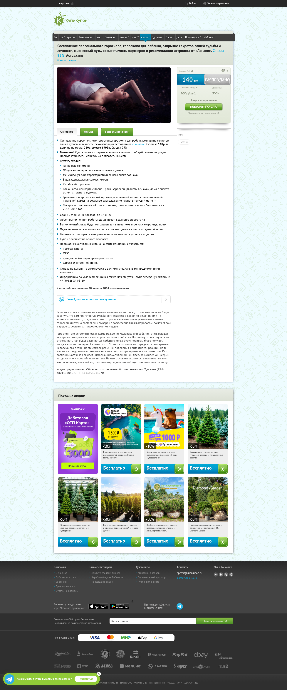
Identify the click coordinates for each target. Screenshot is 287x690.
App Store (98, 606)
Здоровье (158, 37)
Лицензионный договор (152, 577)
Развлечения (86, 37)
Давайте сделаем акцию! (105, 573)
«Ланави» (138, 144)
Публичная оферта (149, 581)
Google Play (119, 606)
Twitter (226, 574)
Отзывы (89, 132)
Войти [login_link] (192, 3)
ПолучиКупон (193, 37)
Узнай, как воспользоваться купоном (92, 299)
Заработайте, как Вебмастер (107, 577)
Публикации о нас (66, 577)
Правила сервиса (65, 586)
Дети (180, 37)
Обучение (111, 37)
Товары (124, 37)
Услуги (145, 37)
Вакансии (61, 581)
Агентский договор (149, 573)
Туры (135, 37)
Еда (62, 37)
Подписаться (86, 678)
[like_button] (223, 71)
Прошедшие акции (102, 581)
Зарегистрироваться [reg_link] (218, 3)
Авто (99, 37)
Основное (66, 132)
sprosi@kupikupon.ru (189, 573)
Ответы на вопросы (67, 590)
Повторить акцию (203, 107)
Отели (170, 37)
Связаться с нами (187, 577)
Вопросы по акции (117, 132)
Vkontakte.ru (221, 574)
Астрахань (63, 3)
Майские (209, 37)
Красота (72, 37)
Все (56, 37)
